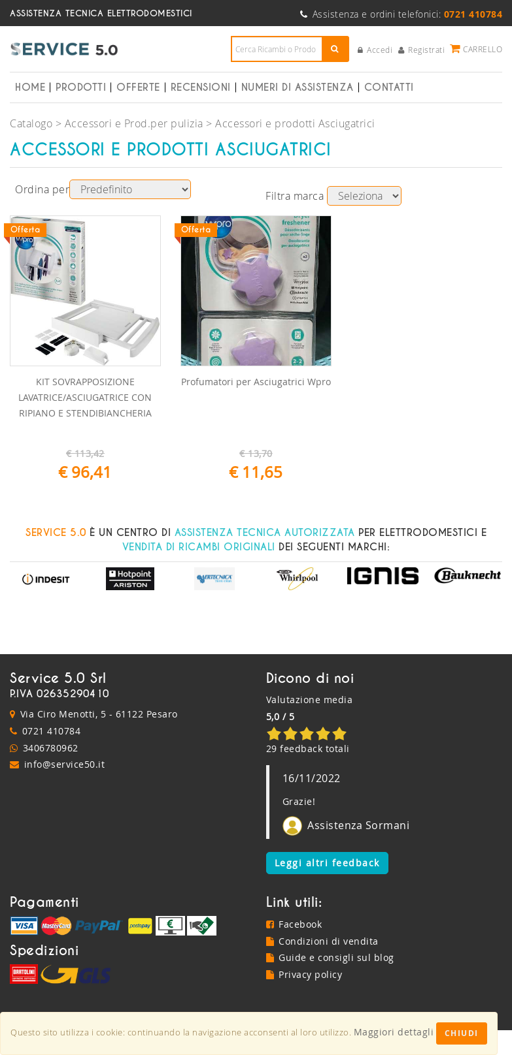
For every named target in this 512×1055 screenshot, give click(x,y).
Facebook (294, 924)
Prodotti (81, 87)
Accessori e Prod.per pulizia (134, 123)
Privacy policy (304, 974)
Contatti (389, 87)
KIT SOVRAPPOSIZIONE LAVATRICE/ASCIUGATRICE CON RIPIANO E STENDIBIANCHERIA (85, 397)
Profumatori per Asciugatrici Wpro (256, 381)
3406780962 (50, 748)
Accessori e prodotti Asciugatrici (295, 123)
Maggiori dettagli (394, 1032)
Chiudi (462, 1033)
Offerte (138, 87)
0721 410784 (51, 731)
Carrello (476, 48)
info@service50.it (64, 764)
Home (30, 87)
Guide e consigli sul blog (330, 957)
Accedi (375, 49)
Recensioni (201, 87)
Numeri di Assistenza (297, 87)
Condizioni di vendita (322, 941)
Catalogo (31, 123)
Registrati (421, 49)
